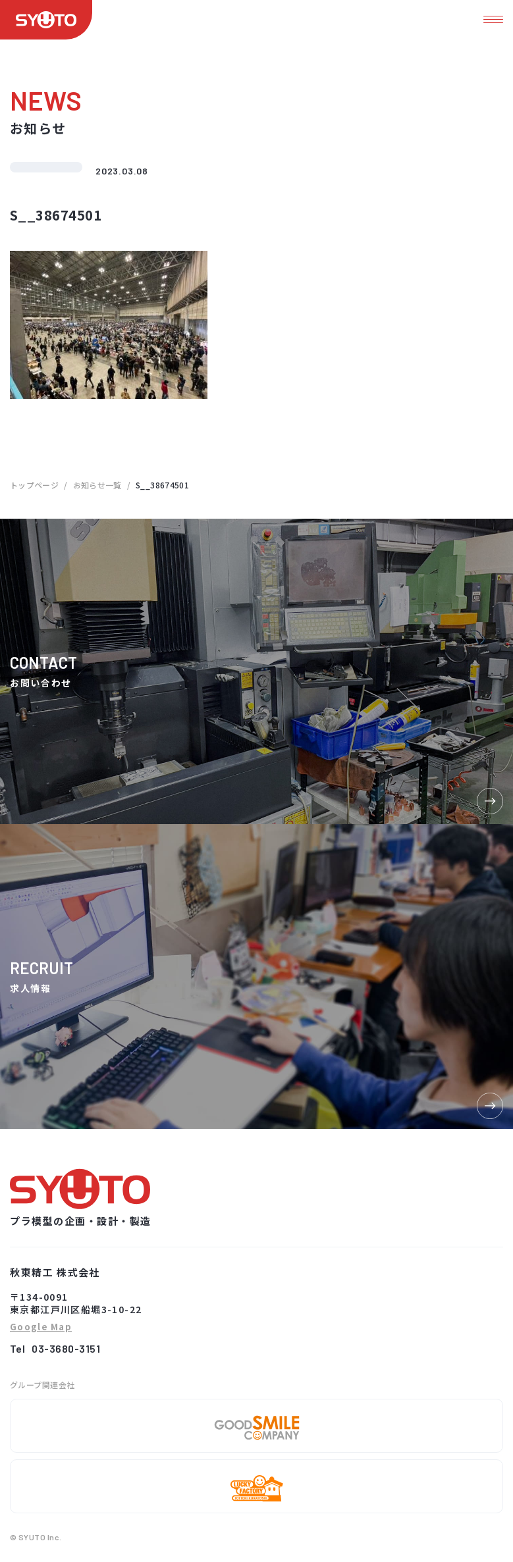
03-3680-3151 (66, 1348)
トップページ (34, 484)
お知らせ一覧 (97, 484)
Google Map (41, 1327)
